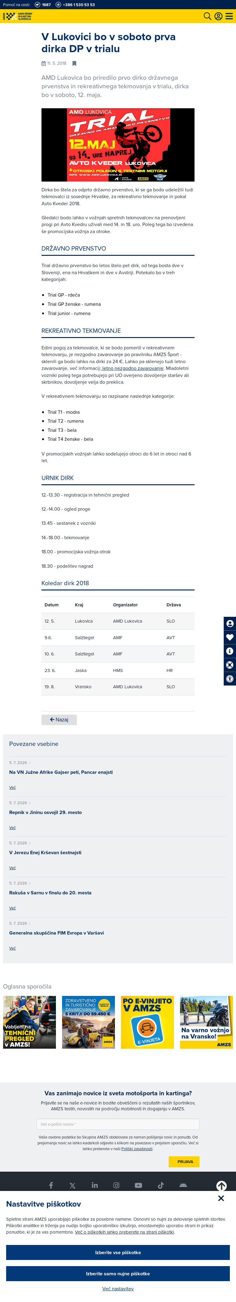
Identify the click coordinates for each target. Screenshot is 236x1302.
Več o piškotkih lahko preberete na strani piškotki (124, 1232)
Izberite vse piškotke (118, 1252)
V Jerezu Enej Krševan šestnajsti (45, 852)
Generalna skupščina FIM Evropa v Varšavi (56, 932)
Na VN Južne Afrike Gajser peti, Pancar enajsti (61, 772)
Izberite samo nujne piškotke (118, 1273)
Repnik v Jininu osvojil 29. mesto (45, 812)
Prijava (185, 1162)
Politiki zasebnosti (136, 1148)
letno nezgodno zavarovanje (132, 368)
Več (12, 787)
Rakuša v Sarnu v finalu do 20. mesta (50, 892)
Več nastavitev (118, 1288)
